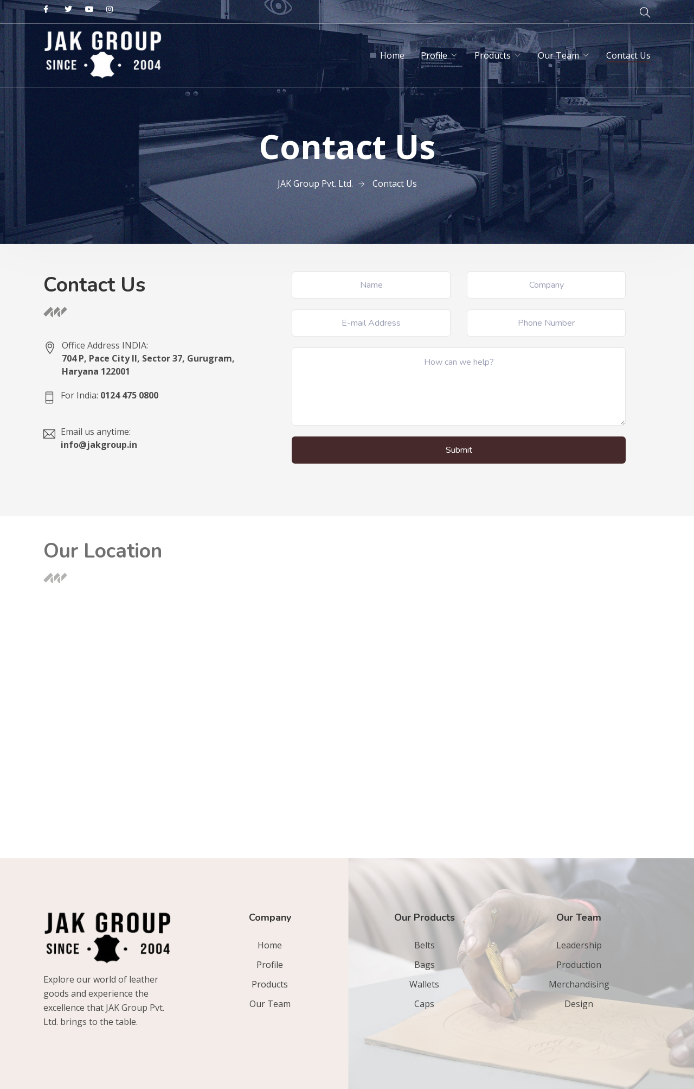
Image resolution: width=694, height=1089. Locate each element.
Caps (424, 1004)
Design (578, 1004)
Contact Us (628, 55)
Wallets (424, 984)
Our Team (558, 55)
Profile (434, 55)
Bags (424, 965)
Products (492, 55)
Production (578, 965)
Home (392, 55)
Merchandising (579, 984)
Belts (424, 945)
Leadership (579, 945)
